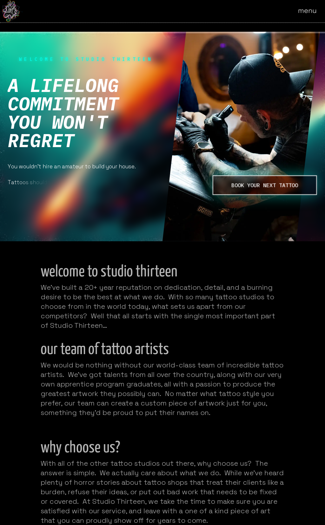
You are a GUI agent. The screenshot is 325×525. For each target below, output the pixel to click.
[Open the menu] (311, 11)
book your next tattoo (264, 185)
